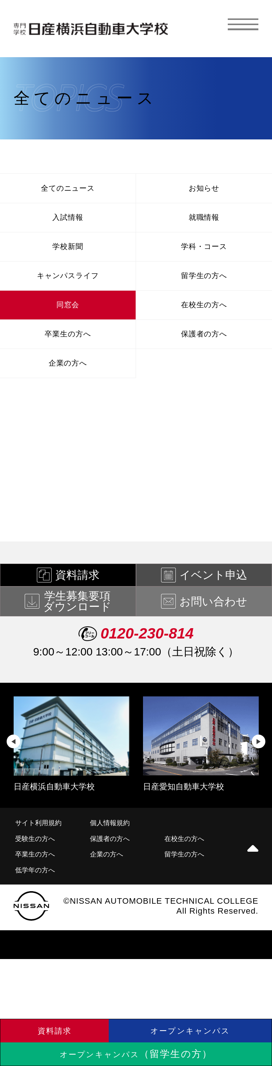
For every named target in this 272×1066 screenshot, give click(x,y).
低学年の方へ (39, 921)
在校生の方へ (204, 334)
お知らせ (204, 191)
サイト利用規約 (44, 869)
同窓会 (68, 334)
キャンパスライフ (68, 299)
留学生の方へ (204, 299)
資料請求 (55, 1022)
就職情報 (204, 227)
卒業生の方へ (67, 370)
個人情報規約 (114, 869)
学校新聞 (68, 263)
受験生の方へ (39, 886)
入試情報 (68, 227)
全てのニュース (67, 191)
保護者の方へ (204, 370)
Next (258, 788)
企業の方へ (67, 406)
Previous (13, 788)
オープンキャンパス (190, 1022)
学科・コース (204, 263)
